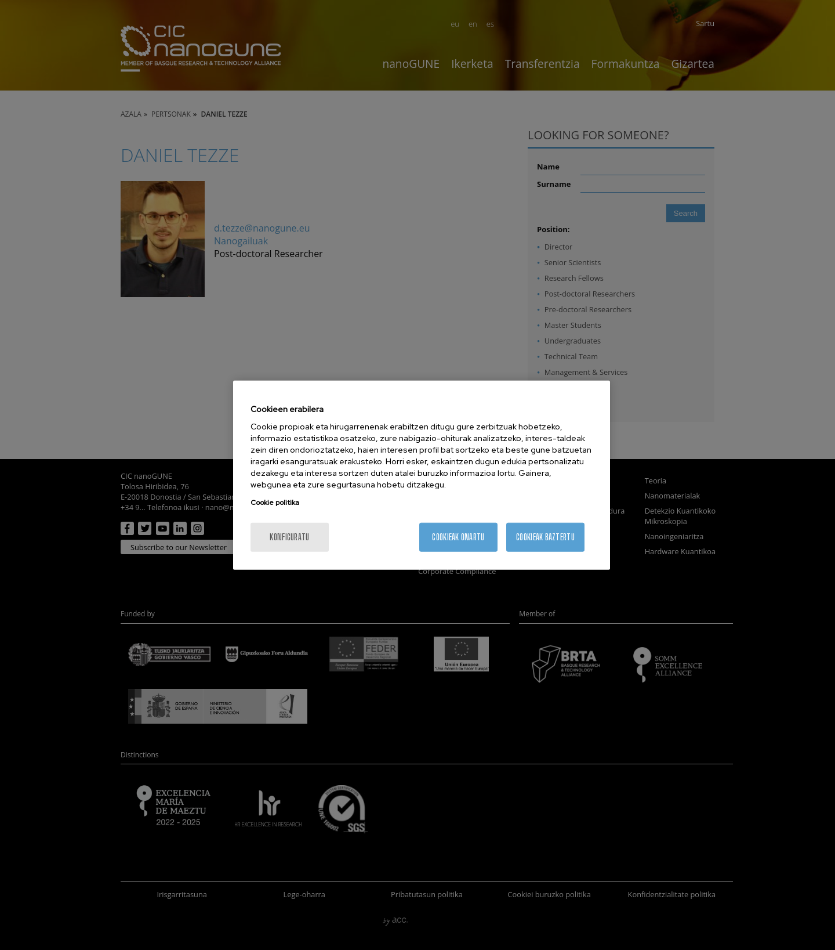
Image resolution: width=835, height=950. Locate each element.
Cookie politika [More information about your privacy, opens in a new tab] (275, 502)
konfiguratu (289, 537)
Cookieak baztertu (545, 537)
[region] (421, 475)
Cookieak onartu (458, 537)
